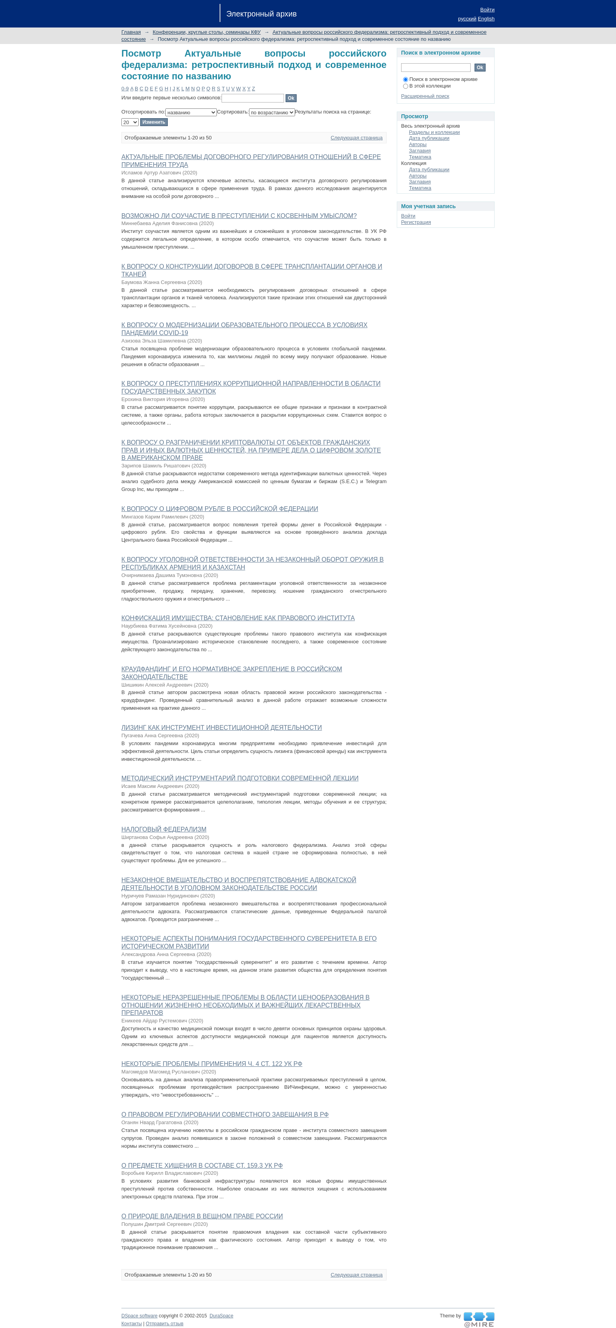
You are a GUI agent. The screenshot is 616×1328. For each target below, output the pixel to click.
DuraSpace (221, 1316)
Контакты (131, 1323)
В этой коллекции (427, 86)
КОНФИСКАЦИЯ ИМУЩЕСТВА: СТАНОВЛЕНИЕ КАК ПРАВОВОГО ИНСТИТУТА (238, 618)
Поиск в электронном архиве (440, 79)
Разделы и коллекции (434, 132)
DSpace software (139, 1316)
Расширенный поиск (425, 96)
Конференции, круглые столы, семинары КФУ (207, 32)
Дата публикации (429, 138)
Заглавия (420, 151)
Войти (487, 10)
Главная (131, 32)
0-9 (125, 89)
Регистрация (416, 222)
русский (467, 19)
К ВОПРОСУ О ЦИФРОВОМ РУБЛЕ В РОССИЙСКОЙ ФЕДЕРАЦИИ (219, 509)
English (486, 19)
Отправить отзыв (164, 1323)
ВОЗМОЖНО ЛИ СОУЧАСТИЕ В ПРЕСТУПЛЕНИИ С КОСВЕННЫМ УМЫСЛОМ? (239, 215)
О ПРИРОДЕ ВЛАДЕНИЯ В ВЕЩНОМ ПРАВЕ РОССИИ (202, 1216)
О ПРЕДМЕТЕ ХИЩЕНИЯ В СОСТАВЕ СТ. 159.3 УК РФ (202, 1165)
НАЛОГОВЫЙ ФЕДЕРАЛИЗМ (163, 829)
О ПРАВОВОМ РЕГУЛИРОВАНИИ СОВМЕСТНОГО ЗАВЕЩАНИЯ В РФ (225, 1114)
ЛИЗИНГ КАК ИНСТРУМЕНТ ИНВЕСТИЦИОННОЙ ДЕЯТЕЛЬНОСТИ (221, 727)
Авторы (418, 144)
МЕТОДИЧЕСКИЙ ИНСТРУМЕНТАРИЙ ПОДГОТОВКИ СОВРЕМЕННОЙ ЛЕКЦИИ (240, 778)
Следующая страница (357, 138)
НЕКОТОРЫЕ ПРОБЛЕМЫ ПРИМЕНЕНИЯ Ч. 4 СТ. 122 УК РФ (211, 1064)
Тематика (420, 157)
